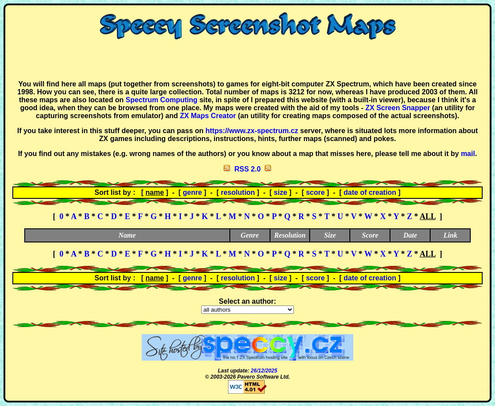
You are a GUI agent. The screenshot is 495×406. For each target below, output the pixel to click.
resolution (238, 192)
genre (192, 192)
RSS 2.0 (247, 169)
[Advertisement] (247, 60)
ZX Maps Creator (208, 115)
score (315, 192)
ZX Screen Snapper (397, 108)
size (280, 192)
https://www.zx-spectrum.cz (252, 130)
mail (468, 153)
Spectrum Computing (162, 100)
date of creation (370, 192)
